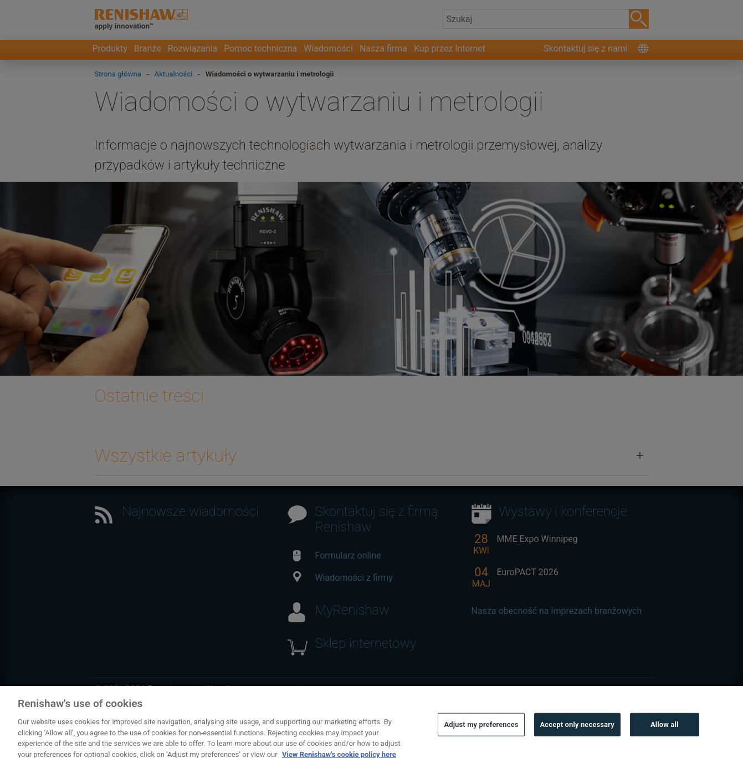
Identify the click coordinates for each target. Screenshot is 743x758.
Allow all (664, 742)
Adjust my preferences (481, 742)
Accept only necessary (577, 742)
